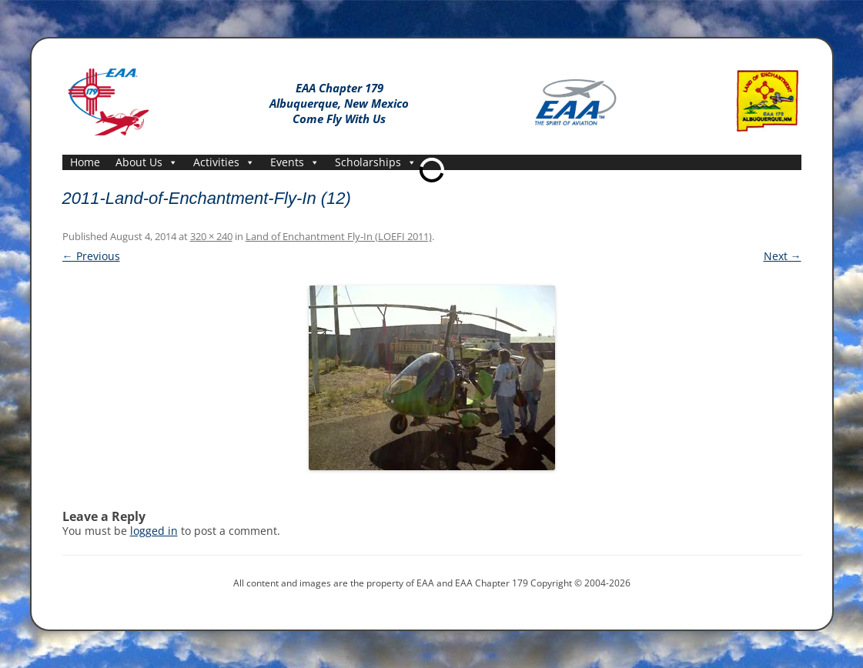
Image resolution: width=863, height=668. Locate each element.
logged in (154, 530)
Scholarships (375, 162)
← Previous (91, 256)
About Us (146, 162)
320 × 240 (211, 236)
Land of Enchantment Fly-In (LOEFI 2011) (339, 236)
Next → (782, 256)
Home (85, 162)
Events (294, 162)
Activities (224, 162)
